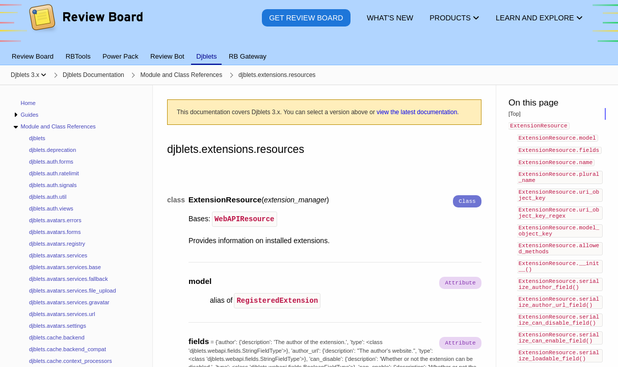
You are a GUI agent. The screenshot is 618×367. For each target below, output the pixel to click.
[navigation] (76, 226)
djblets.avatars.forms (54, 232)
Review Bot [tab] (167, 56)
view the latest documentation (417, 112)
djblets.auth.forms (51, 162)
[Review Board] (85, 25)
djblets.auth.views (51, 208)
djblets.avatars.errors (55, 220)
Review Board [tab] (32, 56)
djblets (37, 138)
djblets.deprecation (52, 150)
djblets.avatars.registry (57, 244)
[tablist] (309, 50)
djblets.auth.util (47, 197)
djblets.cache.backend (57, 337)
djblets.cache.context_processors (70, 361)
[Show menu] (43, 75)
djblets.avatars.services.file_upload (72, 290)
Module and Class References (57, 126)
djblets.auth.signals (53, 185)
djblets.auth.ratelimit (54, 173)
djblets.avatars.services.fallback (68, 279)
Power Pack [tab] (120, 56)
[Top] (514, 114)
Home (28, 103)
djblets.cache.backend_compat (67, 349)
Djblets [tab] (206, 56)
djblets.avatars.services (58, 255)
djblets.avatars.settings (57, 326)
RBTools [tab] (78, 56)
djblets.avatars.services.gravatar (69, 302)
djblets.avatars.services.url (62, 314)
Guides (29, 115)
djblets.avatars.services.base (65, 267)
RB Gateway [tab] (247, 56)
